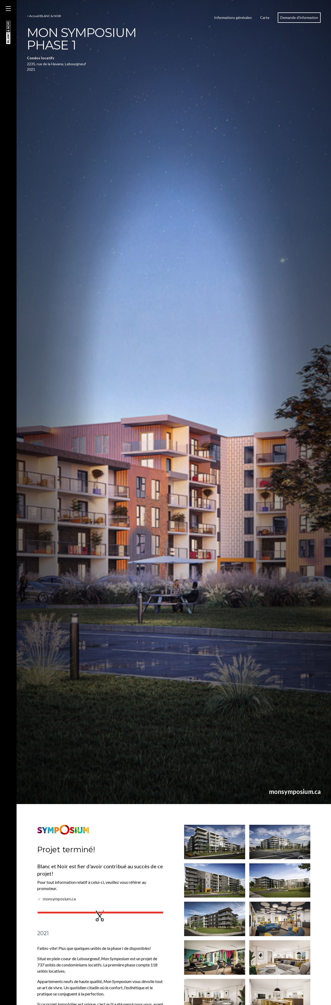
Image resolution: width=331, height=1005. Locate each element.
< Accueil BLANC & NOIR (44, 16)
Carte (264, 17)
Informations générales (233, 17)
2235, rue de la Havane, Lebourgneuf (56, 64)
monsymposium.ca (295, 791)
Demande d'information (299, 17)
